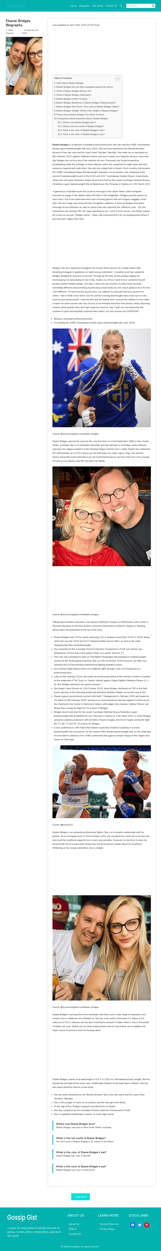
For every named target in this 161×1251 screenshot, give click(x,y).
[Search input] (139, 6)
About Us (74, 1224)
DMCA (72, 1229)
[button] (120, 6)
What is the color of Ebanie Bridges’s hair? (83, 130)
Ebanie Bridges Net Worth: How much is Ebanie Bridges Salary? (87, 106)
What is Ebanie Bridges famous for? (74, 91)
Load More (80, 1196)
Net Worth (97, 5)
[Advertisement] (101, 51)
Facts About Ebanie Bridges (70, 83)
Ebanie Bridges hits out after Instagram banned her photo (84, 87)
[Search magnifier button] (153, 6)
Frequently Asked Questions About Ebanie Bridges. (83, 118)
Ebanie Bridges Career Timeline (71, 98)
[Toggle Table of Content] (116, 78)
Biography (84, 5)
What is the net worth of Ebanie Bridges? (83, 126)
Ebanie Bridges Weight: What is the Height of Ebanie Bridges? (87, 110)
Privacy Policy (107, 1229)
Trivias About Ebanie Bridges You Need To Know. (80, 114)
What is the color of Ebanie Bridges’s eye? (84, 134)
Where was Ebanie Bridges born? (79, 122)
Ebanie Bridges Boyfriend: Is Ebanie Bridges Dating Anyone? (86, 102)
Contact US (111, 5)
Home (73, 5)
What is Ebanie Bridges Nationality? (74, 94)
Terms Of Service (109, 1224)
